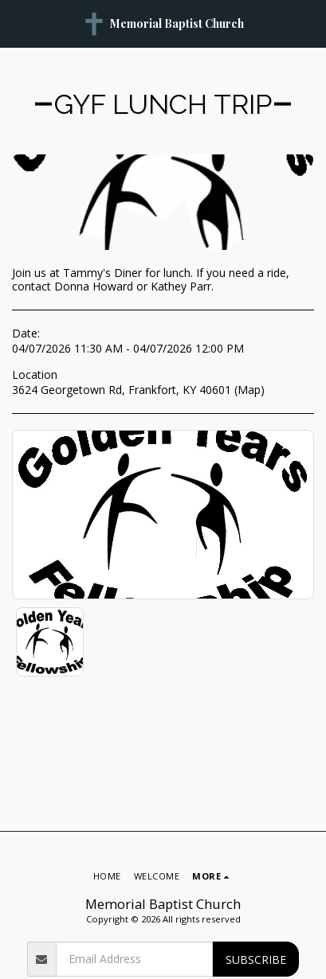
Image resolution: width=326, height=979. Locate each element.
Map (249, 389)
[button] (17, 22)
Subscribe (256, 959)
